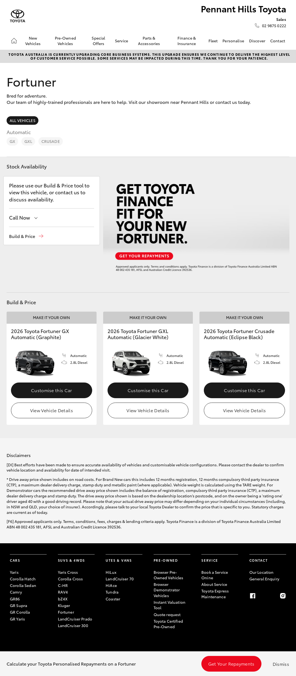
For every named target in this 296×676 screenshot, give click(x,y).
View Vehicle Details (51, 410)
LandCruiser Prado (75, 619)
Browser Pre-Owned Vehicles (169, 574)
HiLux (111, 572)
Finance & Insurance (186, 40)
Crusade (50, 141)
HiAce (111, 585)
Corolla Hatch (23, 578)
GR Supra (18, 605)
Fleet (213, 40)
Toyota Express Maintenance (215, 593)
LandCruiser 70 (120, 578)
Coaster (113, 599)
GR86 (15, 599)
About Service (214, 584)
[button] (26, 236)
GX (12, 141)
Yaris (14, 572)
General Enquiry (264, 578)
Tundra (112, 592)
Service (121, 40)
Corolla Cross (70, 578)
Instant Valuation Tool (169, 604)
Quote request (167, 614)
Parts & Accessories (149, 40)
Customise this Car (51, 390)
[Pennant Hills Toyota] (17, 16)
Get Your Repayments (231, 663)
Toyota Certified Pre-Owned (168, 623)
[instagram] (283, 595)
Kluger (64, 605)
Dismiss (281, 664)
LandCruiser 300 (73, 625)
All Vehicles (22, 120)
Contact (277, 40)
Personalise (233, 40)
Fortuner (66, 612)
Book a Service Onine (214, 574)
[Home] (14, 41)
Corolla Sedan (23, 585)
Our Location (261, 572)
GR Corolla (20, 612)
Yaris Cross (68, 572)
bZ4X (63, 599)
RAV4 (63, 592)
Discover (257, 40)
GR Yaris (17, 619)
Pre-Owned (166, 560)
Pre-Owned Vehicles (65, 40)
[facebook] (252, 595)
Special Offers (98, 40)
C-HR (63, 585)
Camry (16, 592)
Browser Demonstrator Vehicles (167, 589)
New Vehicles (33, 40)
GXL (28, 141)
